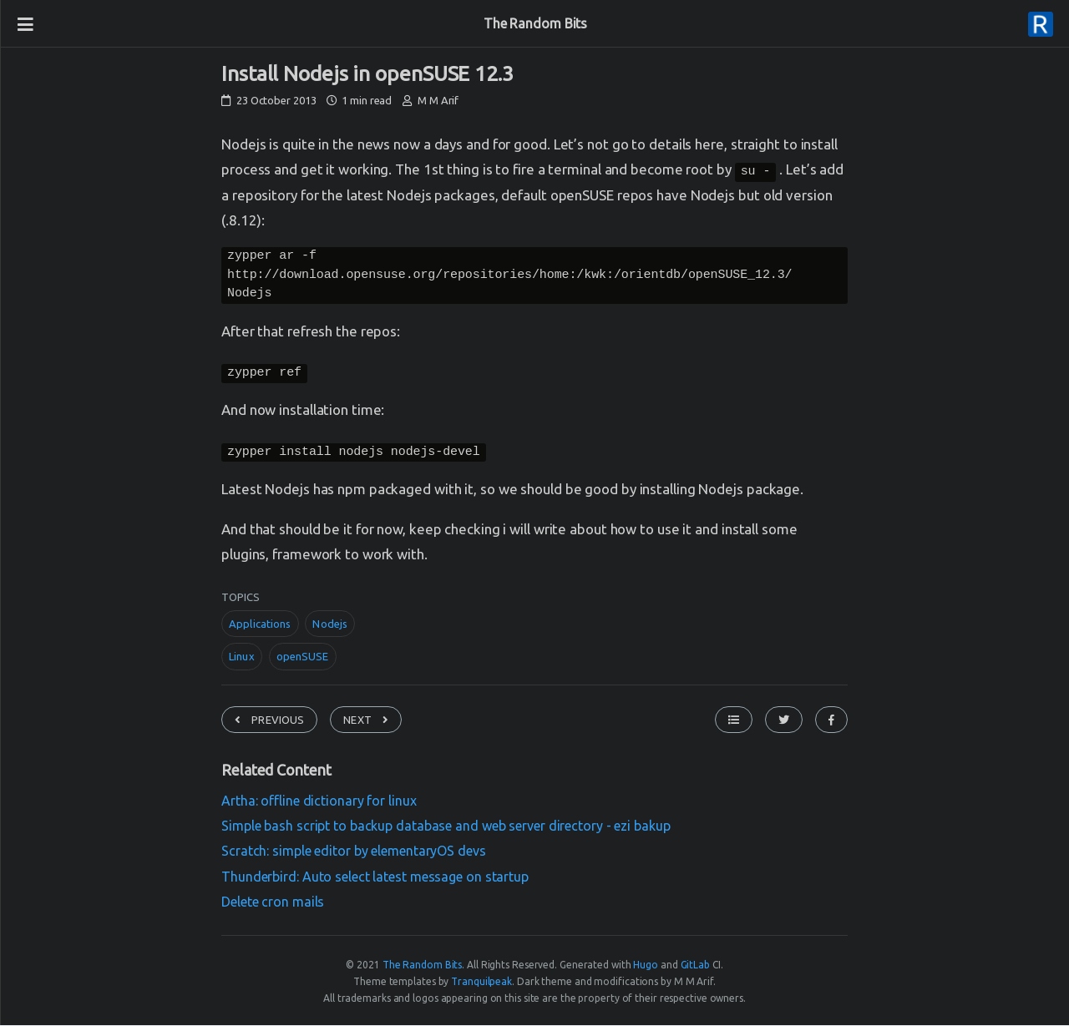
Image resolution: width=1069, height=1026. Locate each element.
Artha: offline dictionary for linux (319, 803)
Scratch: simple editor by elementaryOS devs (353, 853)
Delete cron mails (272, 904)
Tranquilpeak (481, 983)
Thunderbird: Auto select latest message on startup (375, 879)
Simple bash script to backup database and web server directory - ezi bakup (446, 828)
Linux (242, 659)
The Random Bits (536, 23)
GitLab (695, 967)
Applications (260, 626)
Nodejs (329, 626)
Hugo (645, 967)
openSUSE (302, 659)
